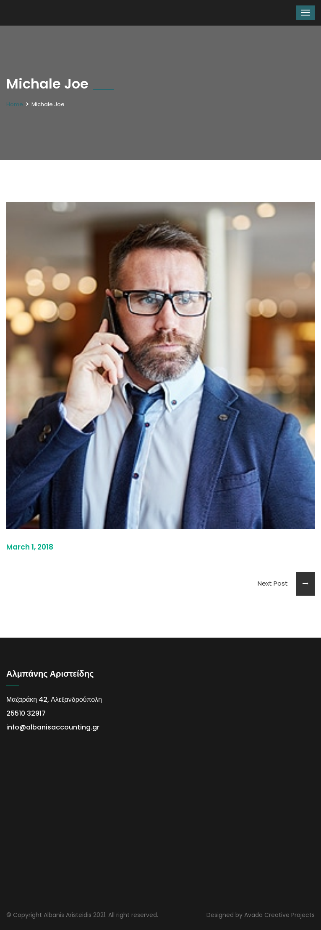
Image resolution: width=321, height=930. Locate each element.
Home (14, 104)
